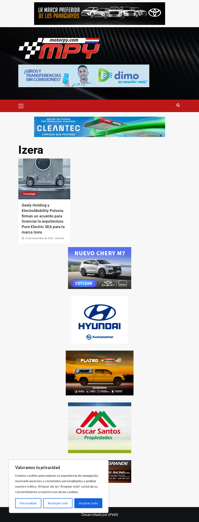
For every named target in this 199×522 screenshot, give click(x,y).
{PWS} (113, 514)
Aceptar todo (88, 503)
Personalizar (28, 503)
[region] (58, 486)
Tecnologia (29, 193)
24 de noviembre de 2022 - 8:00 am (44, 238)
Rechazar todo (58, 503)
